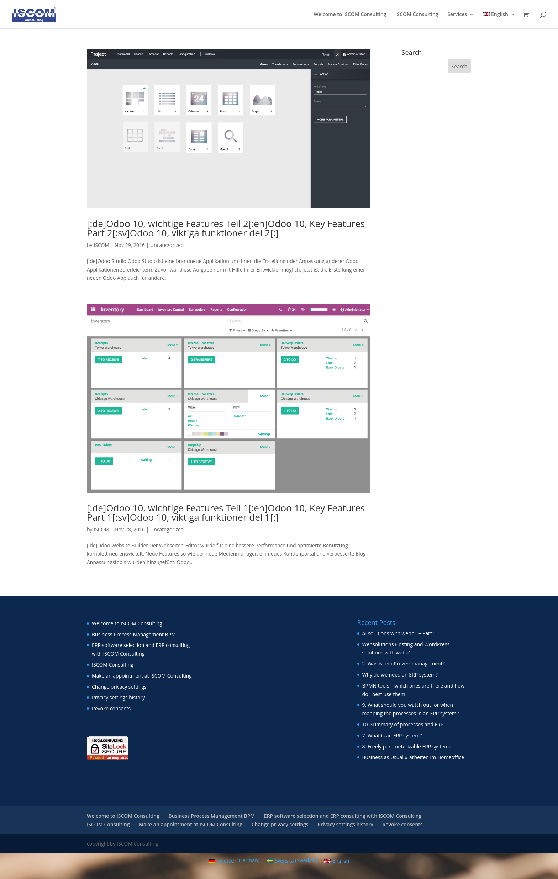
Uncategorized (167, 245)
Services (457, 14)
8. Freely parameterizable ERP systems (406, 746)
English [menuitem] (341, 860)
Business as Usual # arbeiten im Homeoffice (413, 757)
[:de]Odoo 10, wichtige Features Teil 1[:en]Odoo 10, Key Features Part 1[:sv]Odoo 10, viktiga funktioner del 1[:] (226, 512)
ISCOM (101, 245)
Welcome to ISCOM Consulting (350, 14)
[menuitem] (499, 20)
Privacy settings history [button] (118, 697)
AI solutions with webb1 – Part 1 (399, 633)
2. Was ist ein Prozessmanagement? (403, 663)
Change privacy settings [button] (119, 686)
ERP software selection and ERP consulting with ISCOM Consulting (342, 815)
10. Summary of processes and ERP (403, 724)
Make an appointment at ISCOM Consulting (142, 675)
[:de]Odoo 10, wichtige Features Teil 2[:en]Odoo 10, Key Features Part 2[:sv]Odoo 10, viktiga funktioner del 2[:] (226, 228)
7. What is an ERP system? (392, 735)
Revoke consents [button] (111, 708)
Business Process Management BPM (134, 634)
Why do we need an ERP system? (400, 674)
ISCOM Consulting (416, 14)
